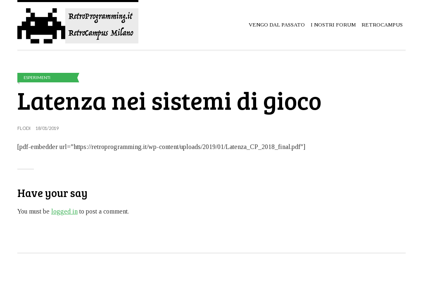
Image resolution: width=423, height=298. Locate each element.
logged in (64, 211)
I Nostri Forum (333, 25)
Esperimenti (37, 77)
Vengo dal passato (277, 25)
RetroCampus (382, 25)
